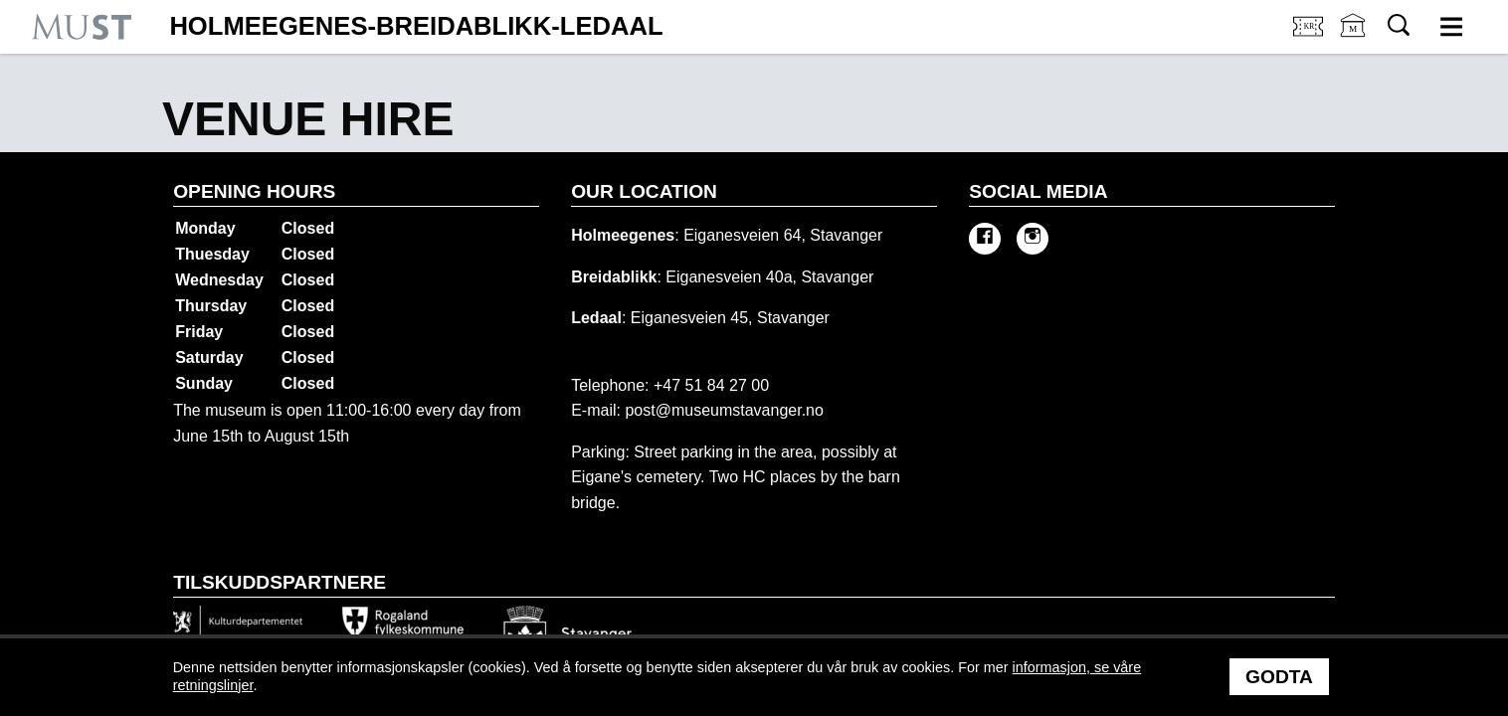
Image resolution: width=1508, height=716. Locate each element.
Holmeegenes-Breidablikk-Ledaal (415, 27)
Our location (644, 191)
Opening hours (254, 191)
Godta (1279, 676)
